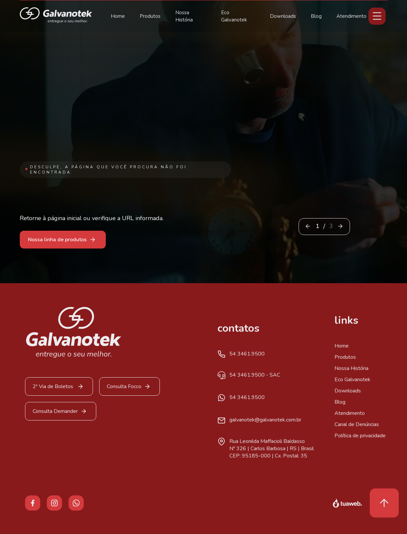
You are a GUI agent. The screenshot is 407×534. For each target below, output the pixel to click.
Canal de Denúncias (356, 424)
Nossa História (351, 368)
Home (118, 16)
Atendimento (351, 16)
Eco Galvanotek (352, 379)
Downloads (283, 16)
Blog (316, 16)
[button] (340, 226)
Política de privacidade (360, 435)
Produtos (150, 16)
